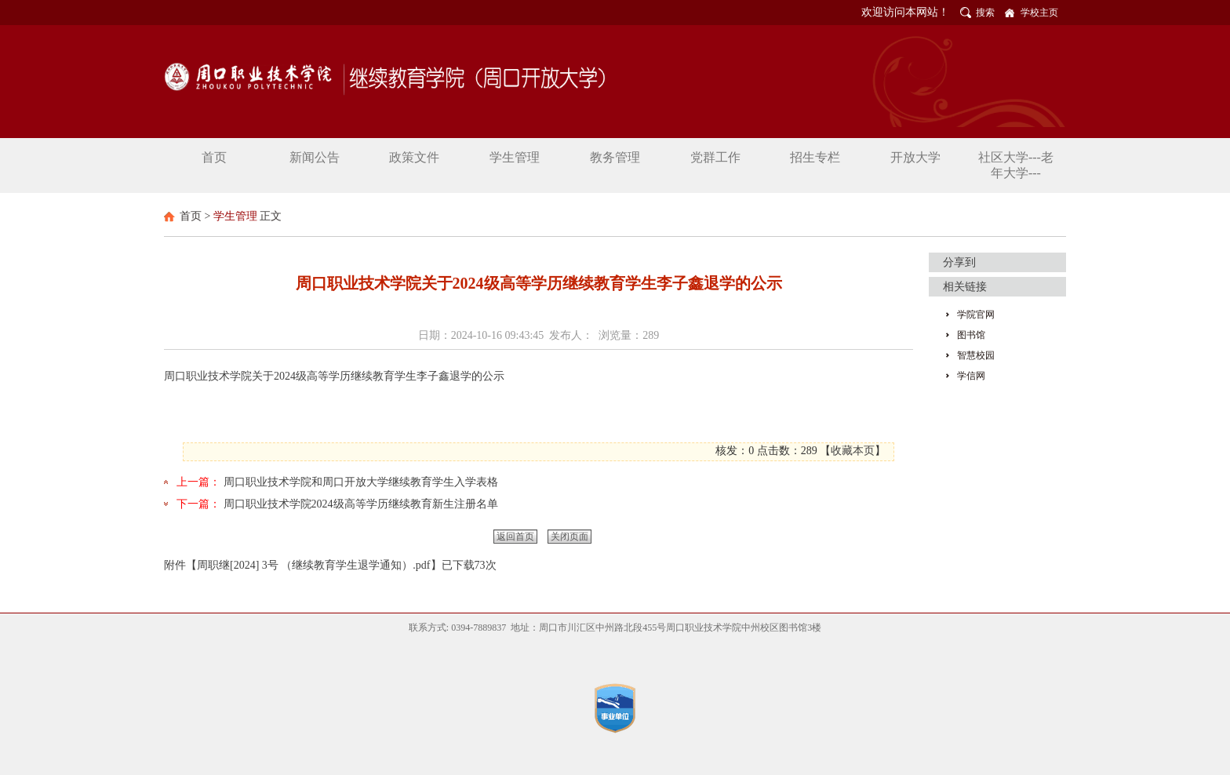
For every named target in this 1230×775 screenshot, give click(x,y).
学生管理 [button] (514, 157)
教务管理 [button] (615, 157)
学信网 (971, 375)
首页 (191, 216)
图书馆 (971, 334)
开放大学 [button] (915, 157)
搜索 (985, 12)
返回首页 (515, 536)
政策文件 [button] (414, 157)
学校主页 (1039, 12)
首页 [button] (214, 157)
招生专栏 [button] (815, 157)
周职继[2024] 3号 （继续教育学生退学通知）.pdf (314, 565)
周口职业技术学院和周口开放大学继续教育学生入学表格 (361, 482)
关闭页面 (569, 536)
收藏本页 (853, 451)
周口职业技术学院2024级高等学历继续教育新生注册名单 (361, 504)
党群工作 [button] (715, 157)
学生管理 (235, 216)
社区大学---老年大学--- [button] (1016, 165)
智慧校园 (976, 355)
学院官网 (976, 314)
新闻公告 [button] (314, 157)
